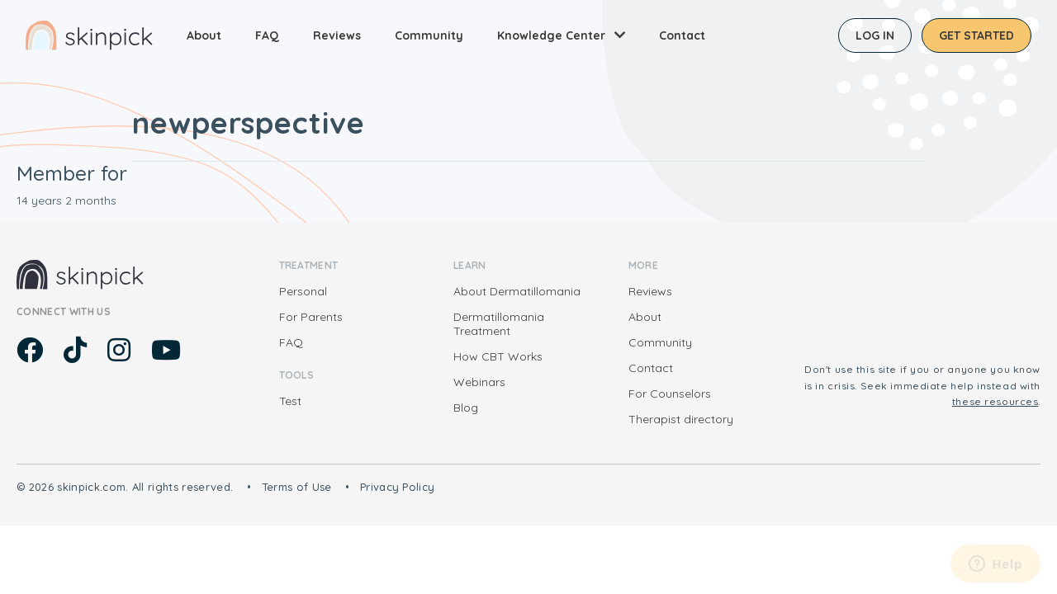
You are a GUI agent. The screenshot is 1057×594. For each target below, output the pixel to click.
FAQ (267, 35)
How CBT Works (498, 356)
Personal (303, 291)
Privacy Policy (397, 486)
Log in (875, 35)
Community (429, 35)
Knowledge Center (551, 35)
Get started (976, 35)
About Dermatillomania (517, 291)
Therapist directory (680, 419)
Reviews (337, 35)
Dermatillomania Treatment (498, 323)
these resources (995, 401)
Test (290, 401)
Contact (682, 35)
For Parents (311, 316)
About (204, 35)
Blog (465, 407)
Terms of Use (297, 486)
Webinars (479, 382)
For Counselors (669, 393)
